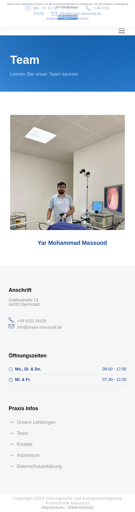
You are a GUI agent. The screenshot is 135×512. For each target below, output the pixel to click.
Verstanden (67, 17)
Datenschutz (81, 507)
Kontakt (24, 444)
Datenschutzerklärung (39, 466)
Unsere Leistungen (36, 422)
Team (22, 433)
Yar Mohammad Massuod (72, 243)
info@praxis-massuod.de (39, 327)
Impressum (28, 455)
